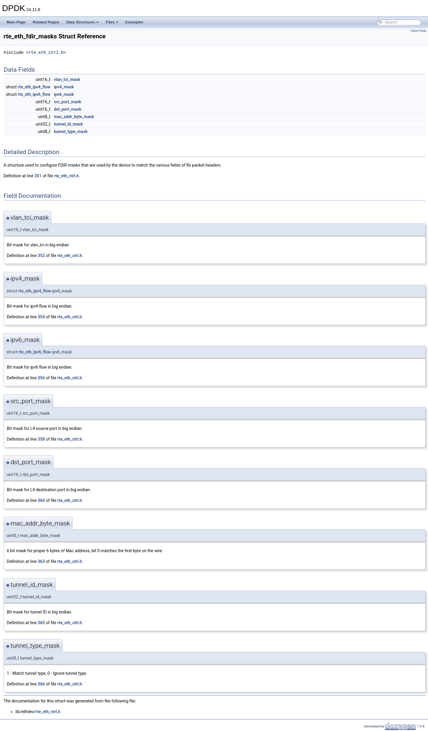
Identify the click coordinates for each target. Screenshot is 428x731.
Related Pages (46, 22)
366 (41, 684)
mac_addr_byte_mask (74, 116)
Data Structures (82, 22)
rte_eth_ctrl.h (46, 52)
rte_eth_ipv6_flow (34, 94)
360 (41, 500)
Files (112, 22)
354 (41, 316)
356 (41, 377)
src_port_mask (67, 101)
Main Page (16, 22)
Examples (134, 22)
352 (41, 255)
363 (41, 561)
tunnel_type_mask (71, 131)
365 (41, 622)
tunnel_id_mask (68, 124)
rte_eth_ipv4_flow (34, 86)
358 (41, 439)
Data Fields (419, 31)
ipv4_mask (64, 86)
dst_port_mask (67, 109)
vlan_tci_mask (67, 79)
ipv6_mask (64, 94)
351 (38, 175)
